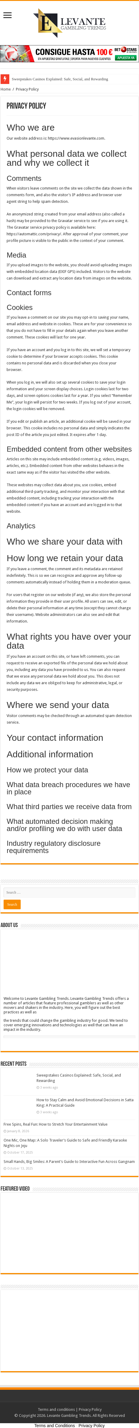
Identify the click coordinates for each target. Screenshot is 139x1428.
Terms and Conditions (54, 1425)
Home (6, 89)
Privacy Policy (90, 1409)
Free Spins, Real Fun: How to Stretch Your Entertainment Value (56, 1124)
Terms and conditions (56, 1409)
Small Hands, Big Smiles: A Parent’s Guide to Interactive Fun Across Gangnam (69, 1161)
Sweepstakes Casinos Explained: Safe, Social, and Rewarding (60, 79)
